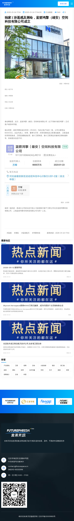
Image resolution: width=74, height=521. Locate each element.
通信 (13, 370)
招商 (25, 365)
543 (57, 12)
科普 (25, 374)
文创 (16, 374)
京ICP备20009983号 (47, 516)
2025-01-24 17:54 (13, 12)
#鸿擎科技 (36, 233)
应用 (22, 370)
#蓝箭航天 (25, 233)
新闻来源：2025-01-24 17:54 (58, 233)
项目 (53, 365)
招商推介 (6, 374)
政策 (5, 370)
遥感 (59, 370)
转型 (67, 370)
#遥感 (9, 233)
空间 (42, 370)
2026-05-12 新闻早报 (12, 267)
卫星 (16, 365)
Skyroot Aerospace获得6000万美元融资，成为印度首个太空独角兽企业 (33, 305)
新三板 (62, 365)
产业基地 (6, 365)
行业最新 (48, 12)
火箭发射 (43, 365)
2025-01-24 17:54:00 (32, 12)
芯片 (50, 370)
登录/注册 (63, 4)
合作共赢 (32, 370)
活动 (33, 365)
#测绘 (16, 233)
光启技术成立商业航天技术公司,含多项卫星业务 (22, 343)
